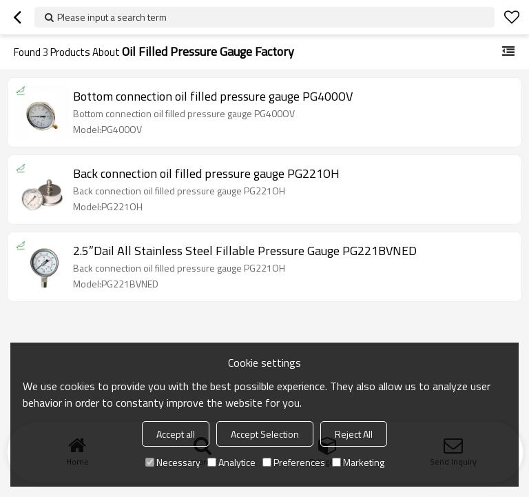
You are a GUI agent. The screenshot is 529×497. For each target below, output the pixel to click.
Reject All (354, 434)
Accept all (175, 434)
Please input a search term (112, 17)
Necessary (172, 462)
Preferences (293, 462)
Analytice (231, 462)
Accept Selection (265, 434)
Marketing (358, 462)
